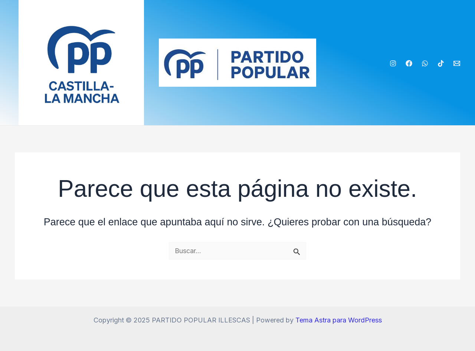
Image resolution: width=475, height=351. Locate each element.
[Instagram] (393, 63)
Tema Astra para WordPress (338, 320)
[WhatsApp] (425, 63)
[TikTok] (441, 63)
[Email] (456, 63)
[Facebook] (409, 63)
